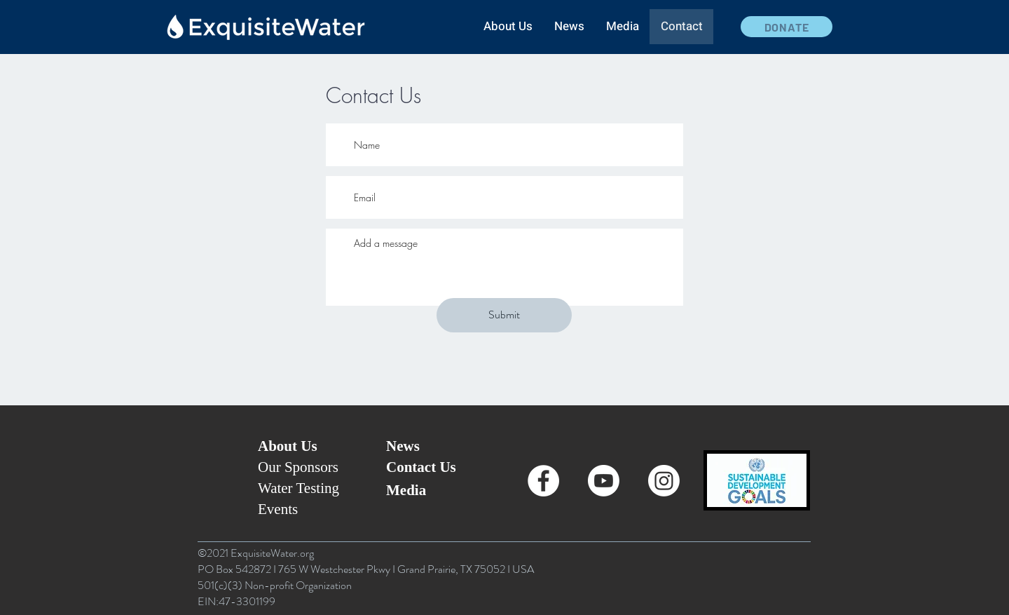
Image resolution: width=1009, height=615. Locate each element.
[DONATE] (786, 26)
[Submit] (504, 315)
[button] (507, 26)
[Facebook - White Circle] (543, 480)
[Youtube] (603, 480)
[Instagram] (664, 480)
